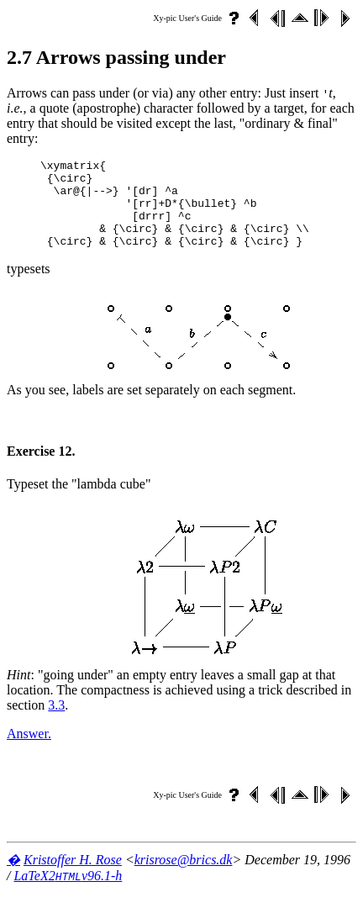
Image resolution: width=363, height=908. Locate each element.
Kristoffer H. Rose (73, 877)
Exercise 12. (41, 469)
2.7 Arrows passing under (116, 57)
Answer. (29, 751)
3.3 (56, 722)
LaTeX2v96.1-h (67, 893)
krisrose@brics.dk (183, 877)
